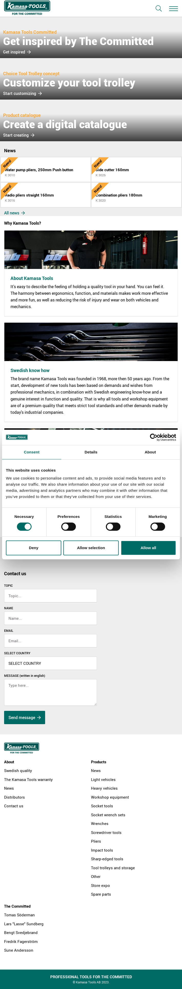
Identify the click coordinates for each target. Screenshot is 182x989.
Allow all (148, 548)
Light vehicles (103, 779)
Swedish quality (18, 770)
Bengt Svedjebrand (21, 932)
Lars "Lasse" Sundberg (24, 923)
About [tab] (150, 452)
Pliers (96, 841)
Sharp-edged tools (107, 858)
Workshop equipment (110, 797)
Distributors (14, 797)
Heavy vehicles (104, 788)
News (9, 788)
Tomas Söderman (19, 914)
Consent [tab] (31, 452)
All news (14, 213)
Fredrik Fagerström (21, 941)
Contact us (13, 805)
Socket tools (102, 805)
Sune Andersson (18, 950)
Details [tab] (91, 452)
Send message (24, 717)
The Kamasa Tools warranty (28, 779)
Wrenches (99, 823)
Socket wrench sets (108, 814)
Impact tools (102, 850)
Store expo (100, 885)
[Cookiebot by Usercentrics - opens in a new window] (153, 437)
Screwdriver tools (106, 832)
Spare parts (101, 894)
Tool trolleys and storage (113, 867)
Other (95, 876)
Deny (33, 548)
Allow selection (91, 548)
